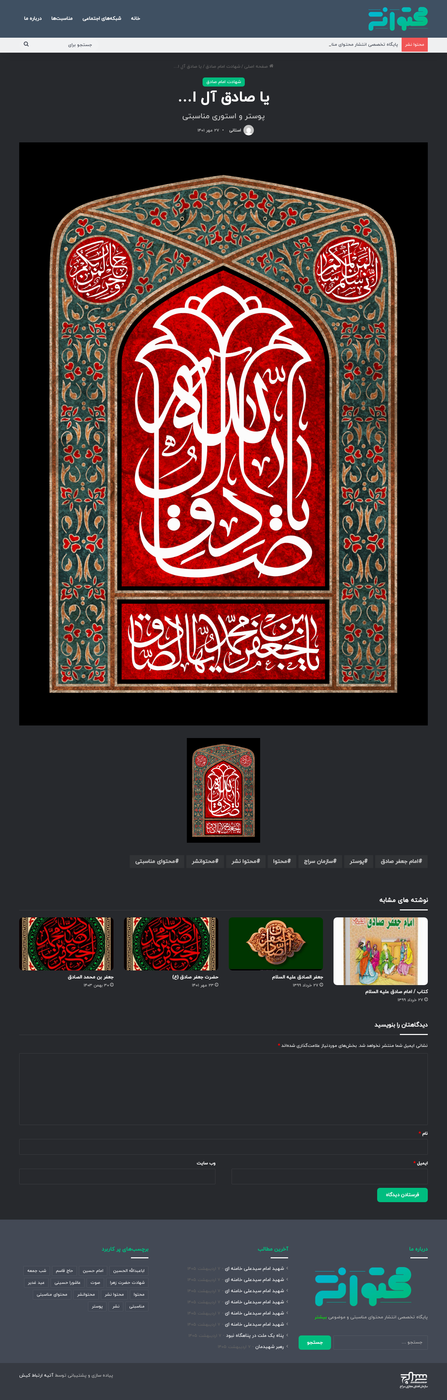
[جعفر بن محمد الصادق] (66, 943)
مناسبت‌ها (62, 18)
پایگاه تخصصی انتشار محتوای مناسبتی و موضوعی (348, 45)
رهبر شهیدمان (269, 1346)
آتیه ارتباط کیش (36, 1375)
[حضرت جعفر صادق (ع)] (171, 943)
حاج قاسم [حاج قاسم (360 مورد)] (64, 1271)
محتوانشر (203, 861)
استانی (235, 130)
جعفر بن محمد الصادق (90, 977)
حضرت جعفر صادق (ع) (195, 977)
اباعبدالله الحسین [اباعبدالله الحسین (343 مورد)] (129, 1271)
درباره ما (33, 18)
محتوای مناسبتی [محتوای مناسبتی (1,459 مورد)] (52, 1294)
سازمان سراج (318, 861)
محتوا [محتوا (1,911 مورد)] (139, 1294)
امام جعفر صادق (399, 861)
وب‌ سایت (206, 1163)
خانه (135, 18)
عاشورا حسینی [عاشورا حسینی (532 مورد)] (67, 1283)
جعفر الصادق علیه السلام (297, 977)
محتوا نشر (244, 861)
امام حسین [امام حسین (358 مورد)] (93, 1271)
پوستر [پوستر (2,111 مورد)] (97, 1306)
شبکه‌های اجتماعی (101, 18)
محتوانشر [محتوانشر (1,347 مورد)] (86, 1294)
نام (423, 1134)
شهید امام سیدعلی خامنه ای (254, 1268)
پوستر (357, 861)
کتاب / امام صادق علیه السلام (396, 992)
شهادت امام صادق (223, 67)
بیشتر (321, 1317)
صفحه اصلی (258, 67)
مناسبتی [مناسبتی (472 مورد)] (137, 1306)
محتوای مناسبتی (155, 861)
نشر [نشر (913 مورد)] (115, 1306)
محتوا (280, 861)
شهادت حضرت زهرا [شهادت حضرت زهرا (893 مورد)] (127, 1283)
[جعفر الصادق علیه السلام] (276, 943)
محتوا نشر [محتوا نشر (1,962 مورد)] (114, 1294)
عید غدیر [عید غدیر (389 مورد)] (36, 1283)
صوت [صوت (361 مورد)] (95, 1283)
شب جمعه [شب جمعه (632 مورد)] (36, 1271)
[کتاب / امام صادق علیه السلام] (381, 951)
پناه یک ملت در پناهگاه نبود (255, 1335)
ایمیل (420, 1163)
